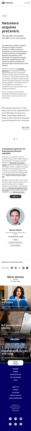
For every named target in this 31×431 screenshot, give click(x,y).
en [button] (25, 3)
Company (15, 369)
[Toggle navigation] (28, 2)
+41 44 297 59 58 (13, 237)
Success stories (15, 377)
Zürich (15, 239)
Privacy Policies (15, 395)
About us (15, 387)
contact (15, 390)
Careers (15, 371)
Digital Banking (15, 245)
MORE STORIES (15, 363)
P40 (14, 197)
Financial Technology (15, 242)
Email (21, 237)
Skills (16, 380)
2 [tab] (16, 139)
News (4, 16)
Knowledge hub (15, 374)
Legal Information (15, 398)
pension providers (18, 192)
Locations (15, 392)
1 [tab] (14, 139)
